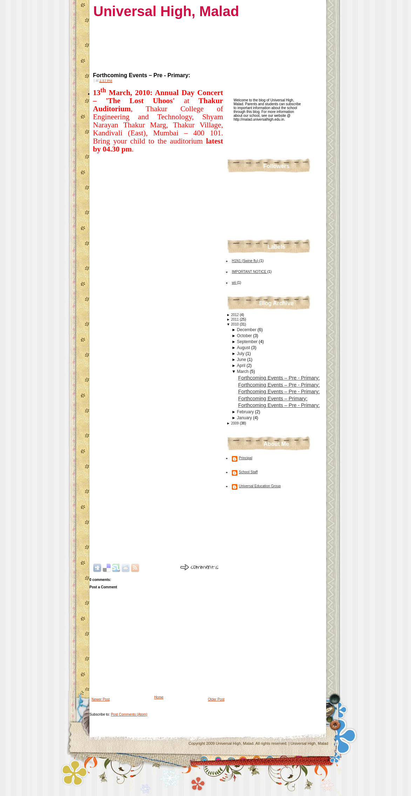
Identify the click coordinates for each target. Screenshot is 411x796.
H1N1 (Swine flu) (245, 261)
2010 (235, 324)
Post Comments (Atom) (129, 714)
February (246, 411)
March (243, 371)
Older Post (216, 699)
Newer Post (101, 699)
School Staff (248, 472)
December (247, 329)
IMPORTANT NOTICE (249, 272)
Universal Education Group (260, 486)
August (244, 347)
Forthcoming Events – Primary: (273, 398)
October (245, 335)
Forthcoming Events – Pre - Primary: (141, 75)
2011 (235, 319)
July (241, 353)
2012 (235, 315)
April (242, 365)
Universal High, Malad (166, 11)
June (242, 359)
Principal (245, 458)
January (245, 417)
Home (158, 697)
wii (234, 283)
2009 (235, 423)
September (248, 341)
